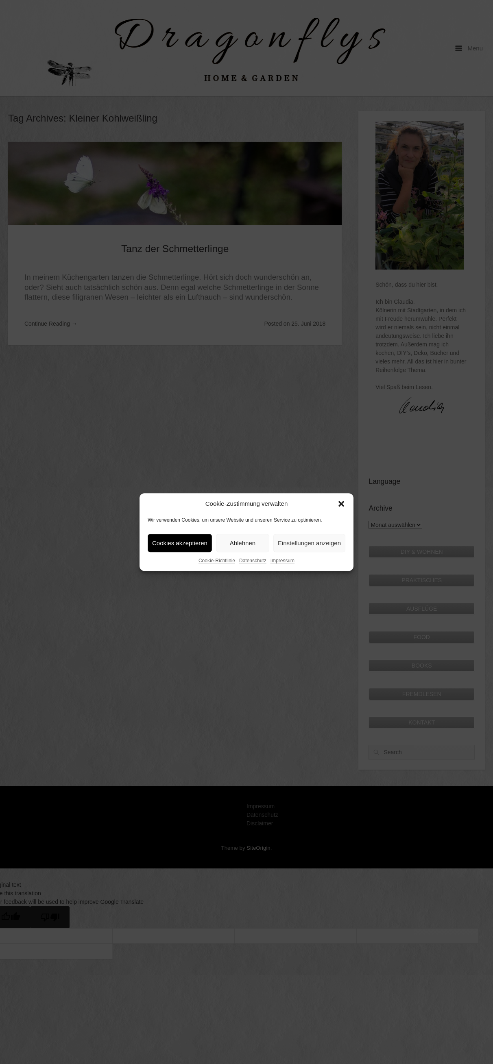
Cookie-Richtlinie (217, 561)
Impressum (282, 561)
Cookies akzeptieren (179, 543)
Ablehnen (242, 543)
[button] (341, 504)
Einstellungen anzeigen (309, 543)
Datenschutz (252, 561)
